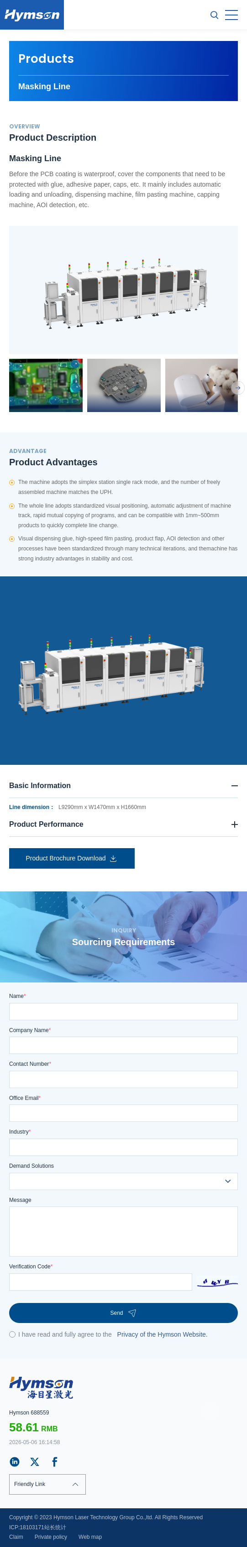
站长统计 (55, 1527)
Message (20, 1200)
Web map (90, 1537)
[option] (123, 290)
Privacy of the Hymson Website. (162, 1334)
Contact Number (30, 1064)
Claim (16, 1537)
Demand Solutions (31, 1166)
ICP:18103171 (26, 1527)
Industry (20, 1132)
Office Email (25, 1098)
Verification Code (31, 1266)
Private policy (51, 1537)
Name (17, 996)
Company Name (30, 1030)
